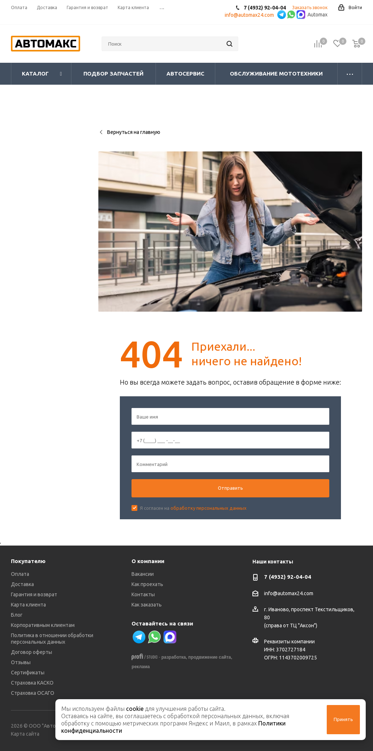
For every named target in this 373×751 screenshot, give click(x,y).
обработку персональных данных (208, 508)
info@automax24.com (288, 593)
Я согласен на (193, 508)
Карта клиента (28, 605)
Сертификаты (27, 672)
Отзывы (21, 662)
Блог (17, 615)
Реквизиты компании (289, 641)
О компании (147, 561)
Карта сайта (25, 734)
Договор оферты (31, 652)
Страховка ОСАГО (32, 693)
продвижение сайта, (210, 657)
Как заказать (146, 605)
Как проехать (147, 584)
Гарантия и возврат (34, 594)
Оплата (20, 574)
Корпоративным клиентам (43, 625)
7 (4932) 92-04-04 (287, 577)
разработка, (174, 657)
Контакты (143, 594)
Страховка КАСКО (32, 683)
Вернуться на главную (129, 132)
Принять (343, 719)
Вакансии (142, 574)
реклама (140, 666)
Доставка (22, 584)
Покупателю (28, 561)
